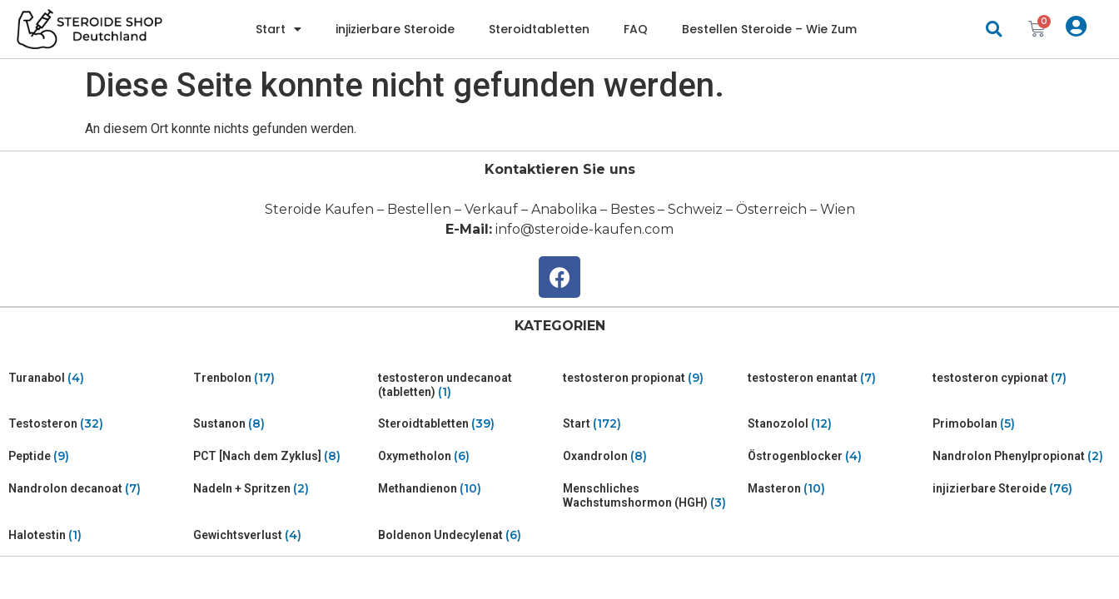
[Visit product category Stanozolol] (837, 424)
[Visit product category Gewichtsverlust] (282, 535)
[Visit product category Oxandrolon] (652, 456)
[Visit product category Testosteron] (97, 424)
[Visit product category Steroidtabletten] (467, 424)
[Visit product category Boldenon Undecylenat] (467, 535)
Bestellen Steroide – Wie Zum (769, 29)
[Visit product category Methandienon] (467, 489)
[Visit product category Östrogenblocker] (837, 456)
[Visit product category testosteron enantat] (837, 378)
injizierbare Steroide (395, 29)
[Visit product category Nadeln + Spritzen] (282, 489)
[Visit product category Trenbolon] (282, 378)
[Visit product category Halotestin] (97, 535)
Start (278, 29)
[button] (993, 29)
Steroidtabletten (539, 29)
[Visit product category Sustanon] (282, 424)
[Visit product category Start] (652, 424)
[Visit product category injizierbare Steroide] (1021, 489)
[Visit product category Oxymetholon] (467, 456)
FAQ (636, 29)
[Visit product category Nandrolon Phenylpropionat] (1021, 456)
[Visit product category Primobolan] (1021, 424)
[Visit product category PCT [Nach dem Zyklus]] (282, 456)
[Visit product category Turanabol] (97, 378)
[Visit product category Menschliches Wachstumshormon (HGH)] (652, 496)
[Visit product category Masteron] (837, 489)
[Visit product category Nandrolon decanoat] (97, 489)
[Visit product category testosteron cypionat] (1021, 378)
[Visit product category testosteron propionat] (652, 378)
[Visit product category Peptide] (97, 456)
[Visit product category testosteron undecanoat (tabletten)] (467, 385)
